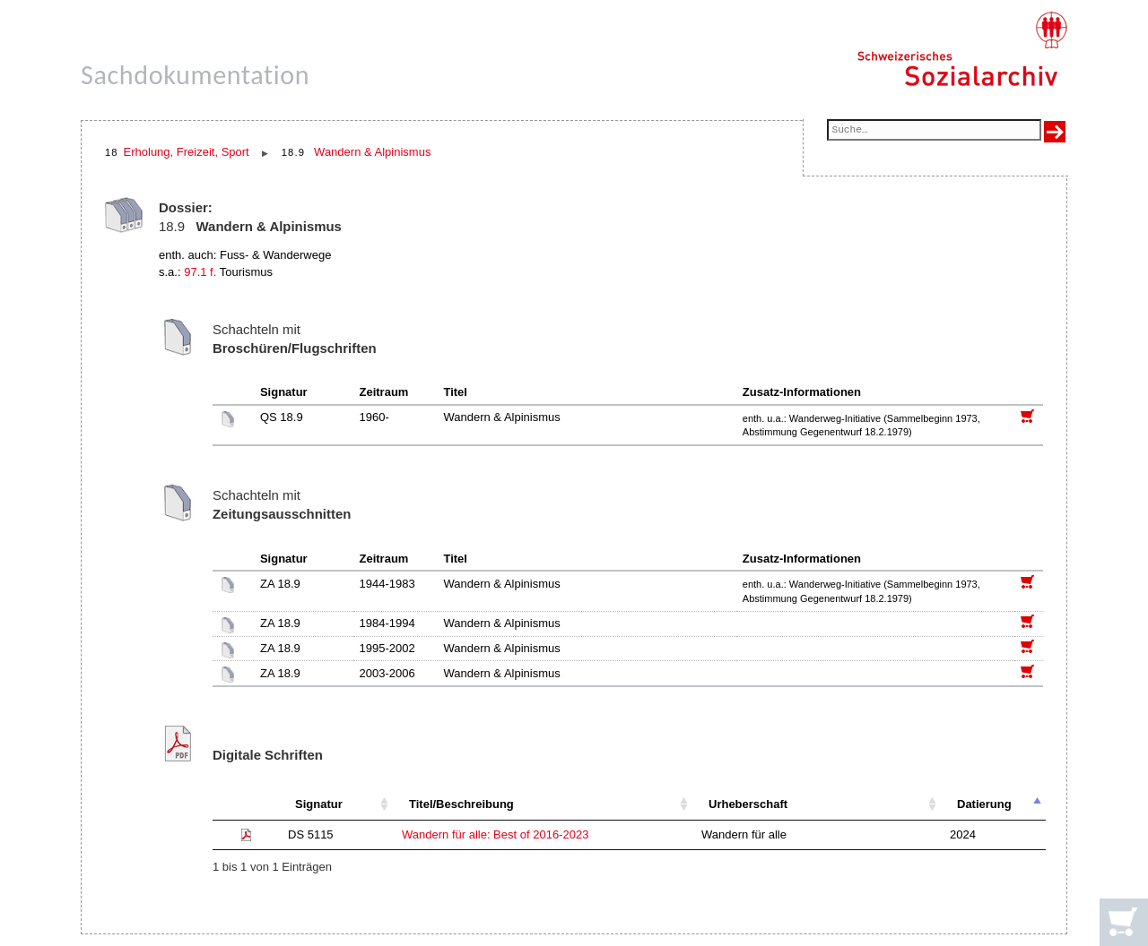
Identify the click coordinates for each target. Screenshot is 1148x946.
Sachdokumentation (195, 74)
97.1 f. (200, 272)
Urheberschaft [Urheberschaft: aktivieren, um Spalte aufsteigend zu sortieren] (748, 804)
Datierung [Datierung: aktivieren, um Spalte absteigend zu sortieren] (984, 804)
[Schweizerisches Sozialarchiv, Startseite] (962, 49)
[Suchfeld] (934, 131)
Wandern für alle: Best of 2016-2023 (495, 834)
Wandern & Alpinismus (372, 152)
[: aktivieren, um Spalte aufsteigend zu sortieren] (246, 804)
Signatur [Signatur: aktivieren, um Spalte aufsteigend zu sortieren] (319, 804)
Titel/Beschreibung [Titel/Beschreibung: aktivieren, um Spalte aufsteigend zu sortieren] (461, 804)
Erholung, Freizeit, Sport (186, 152)
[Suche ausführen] (1054, 131)
